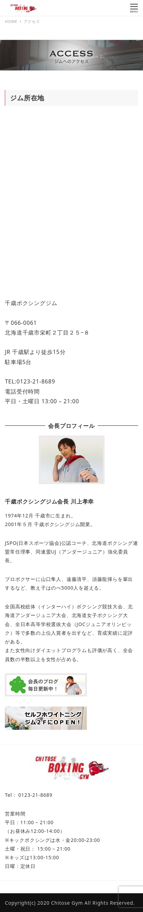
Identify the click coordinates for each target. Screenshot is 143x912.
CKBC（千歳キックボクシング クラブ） (85, 887)
